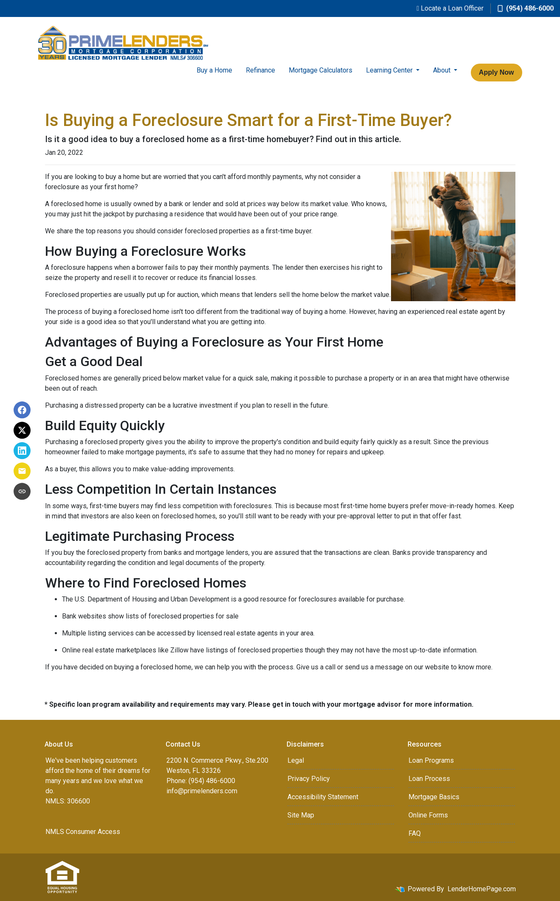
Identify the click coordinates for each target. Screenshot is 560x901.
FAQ (414, 833)
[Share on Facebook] (22, 409)
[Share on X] (22, 430)
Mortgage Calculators (320, 70)
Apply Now (496, 72)
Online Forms (428, 815)
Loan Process (429, 779)
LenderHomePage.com (481, 889)
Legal (295, 760)
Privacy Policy (308, 779)
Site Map (300, 815)
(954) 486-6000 (526, 8)
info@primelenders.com (201, 791)
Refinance (260, 70)
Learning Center (390, 70)
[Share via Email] (22, 470)
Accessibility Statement (322, 797)
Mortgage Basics (433, 797)
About (442, 70)
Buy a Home (214, 70)
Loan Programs (431, 760)
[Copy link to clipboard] (22, 491)
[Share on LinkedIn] (22, 450)
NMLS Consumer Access (82, 832)
